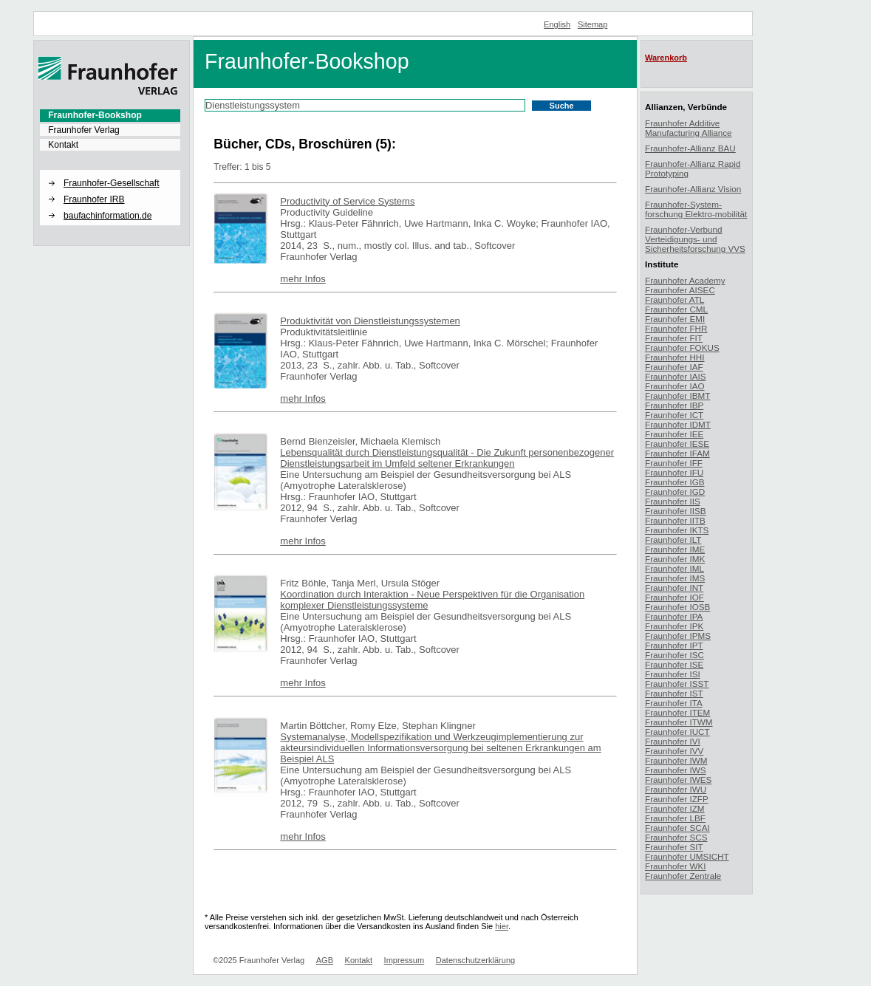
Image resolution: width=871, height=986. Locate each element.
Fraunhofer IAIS (675, 376)
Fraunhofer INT (674, 587)
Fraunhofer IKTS (676, 530)
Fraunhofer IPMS (678, 635)
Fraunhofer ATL (674, 299)
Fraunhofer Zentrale (683, 875)
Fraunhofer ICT (674, 415)
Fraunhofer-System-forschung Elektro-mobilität (696, 209)
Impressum (404, 960)
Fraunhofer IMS (675, 578)
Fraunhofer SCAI (677, 827)
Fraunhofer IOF (674, 597)
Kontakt (63, 145)
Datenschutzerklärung (475, 960)
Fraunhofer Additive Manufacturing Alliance (688, 127)
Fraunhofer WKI (675, 866)
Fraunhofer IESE (677, 443)
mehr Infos (302, 278)
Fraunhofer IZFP (676, 799)
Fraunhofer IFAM (677, 453)
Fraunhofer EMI (675, 318)
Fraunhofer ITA (674, 703)
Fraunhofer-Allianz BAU (690, 148)
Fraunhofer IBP (674, 405)
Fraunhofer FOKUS (682, 347)
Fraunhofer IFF (674, 463)
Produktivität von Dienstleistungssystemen (370, 320)
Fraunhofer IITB (675, 520)
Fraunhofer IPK (674, 626)
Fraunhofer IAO (675, 386)
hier (501, 926)
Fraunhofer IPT (674, 645)
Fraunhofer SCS (676, 837)
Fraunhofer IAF (674, 367)
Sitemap (593, 24)
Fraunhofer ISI (672, 674)
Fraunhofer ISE (674, 664)
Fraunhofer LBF (675, 818)
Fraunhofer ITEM (677, 712)
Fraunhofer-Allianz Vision (693, 189)
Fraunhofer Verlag (84, 130)
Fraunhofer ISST (676, 683)
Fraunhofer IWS (675, 770)
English (557, 24)
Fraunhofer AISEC (680, 290)
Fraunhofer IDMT (678, 424)
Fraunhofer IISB (675, 511)
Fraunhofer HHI (675, 357)
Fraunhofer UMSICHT (687, 856)
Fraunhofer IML (674, 568)
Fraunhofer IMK (675, 559)
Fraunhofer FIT (674, 338)
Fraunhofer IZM (675, 808)
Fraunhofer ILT (673, 539)
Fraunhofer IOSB (677, 607)
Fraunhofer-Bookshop (95, 115)
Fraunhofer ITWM (679, 722)
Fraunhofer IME (675, 549)
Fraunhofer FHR (676, 328)
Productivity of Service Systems (347, 201)
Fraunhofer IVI (672, 741)
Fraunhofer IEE (674, 434)
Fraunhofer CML (676, 309)
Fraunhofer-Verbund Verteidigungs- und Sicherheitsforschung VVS (695, 239)
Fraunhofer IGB (675, 482)
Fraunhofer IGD (675, 491)
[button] (110, 170)
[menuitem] (110, 115)
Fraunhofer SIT (674, 847)
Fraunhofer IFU (674, 472)
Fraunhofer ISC (674, 655)
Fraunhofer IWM (676, 760)
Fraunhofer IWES (678, 779)
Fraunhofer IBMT (677, 395)
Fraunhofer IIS (672, 501)
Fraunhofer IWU (675, 789)
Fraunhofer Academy (685, 280)
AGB (324, 960)
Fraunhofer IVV (674, 751)
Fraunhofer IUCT (677, 731)
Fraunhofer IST (674, 693)
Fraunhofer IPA (674, 616)
